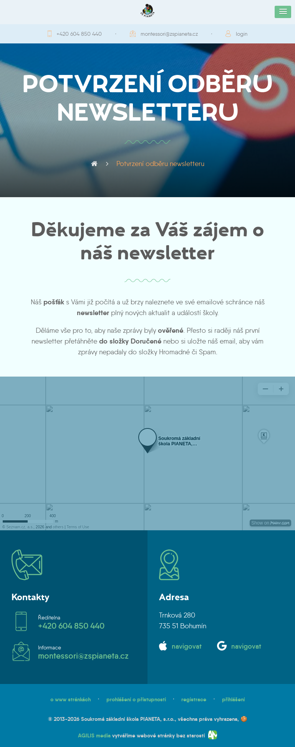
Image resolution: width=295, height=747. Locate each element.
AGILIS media (94, 735)
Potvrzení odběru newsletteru (160, 163)
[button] (283, 12)
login (241, 33)
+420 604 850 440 (79, 33)
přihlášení (233, 699)
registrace (193, 699)
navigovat (187, 646)
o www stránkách (70, 699)
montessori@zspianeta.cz (169, 33)
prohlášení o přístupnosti (136, 699)
